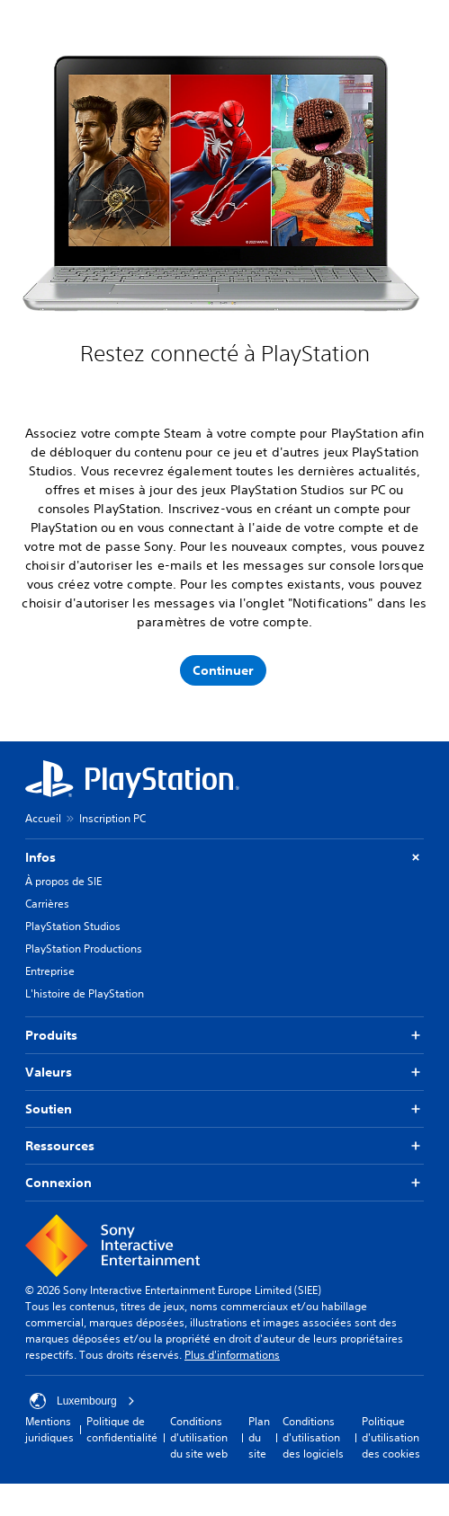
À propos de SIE (63, 881)
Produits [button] (224, 1035)
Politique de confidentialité (121, 1429)
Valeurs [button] (224, 1072)
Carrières (47, 903)
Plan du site (259, 1437)
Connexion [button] (224, 1183)
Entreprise (50, 971)
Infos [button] (224, 857)
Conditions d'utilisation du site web (199, 1437)
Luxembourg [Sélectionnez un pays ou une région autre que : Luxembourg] (82, 1401)
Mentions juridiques (49, 1429)
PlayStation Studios (73, 926)
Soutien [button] (224, 1109)
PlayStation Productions (83, 948)
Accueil (43, 818)
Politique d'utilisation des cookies (391, 1437)
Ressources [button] (224, 1146)
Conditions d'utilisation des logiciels (313, 1437)
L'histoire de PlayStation (84, 993)
